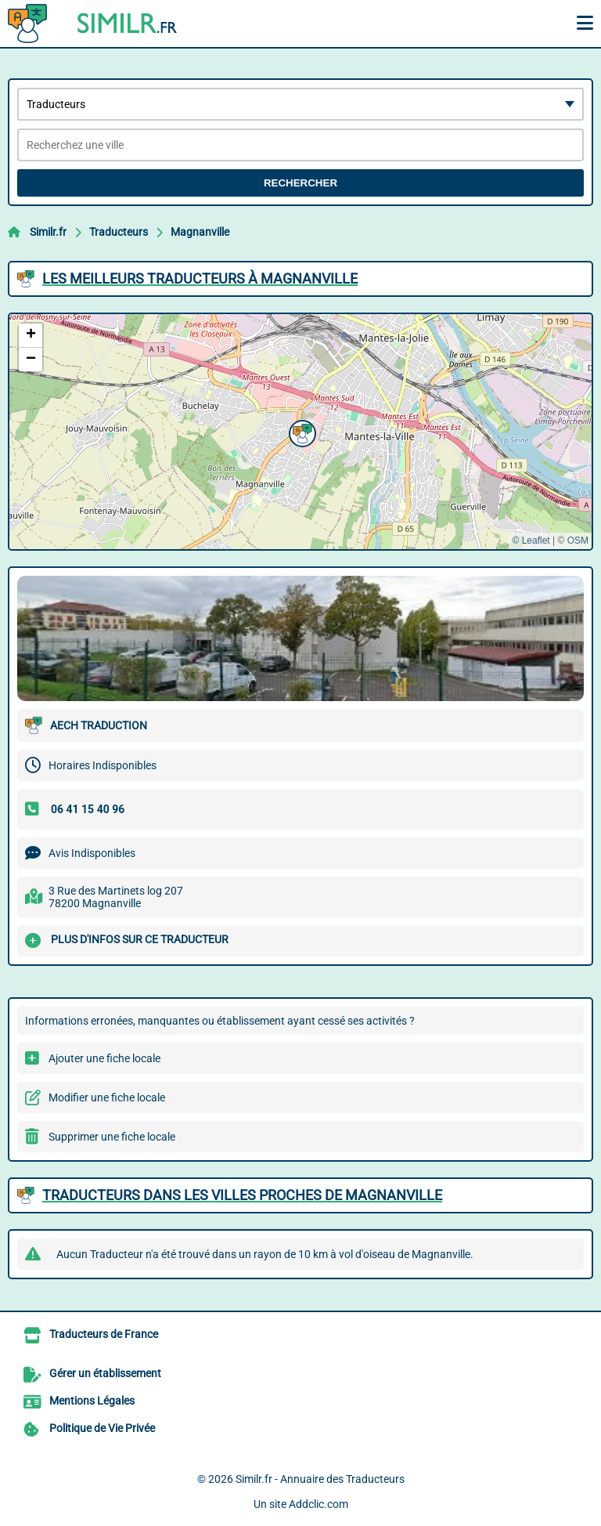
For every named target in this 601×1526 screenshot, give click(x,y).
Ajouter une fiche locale (104, 1058)
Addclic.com (318, 1504)
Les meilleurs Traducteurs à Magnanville (200, 278)
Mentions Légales (92, 1400)
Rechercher (300, 183)
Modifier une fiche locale (107, 1097)
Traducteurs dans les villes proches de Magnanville (242, 1195)
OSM (577, 540)
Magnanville (200, 232)
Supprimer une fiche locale (112, 1136)
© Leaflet (530, 540)
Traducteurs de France (103, 1334)
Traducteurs (118, 232)
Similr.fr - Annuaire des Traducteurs (320, 1479)
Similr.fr (48, 232)
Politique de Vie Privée (102, 1428)
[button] (300, 431)
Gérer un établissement (105, 1373)
